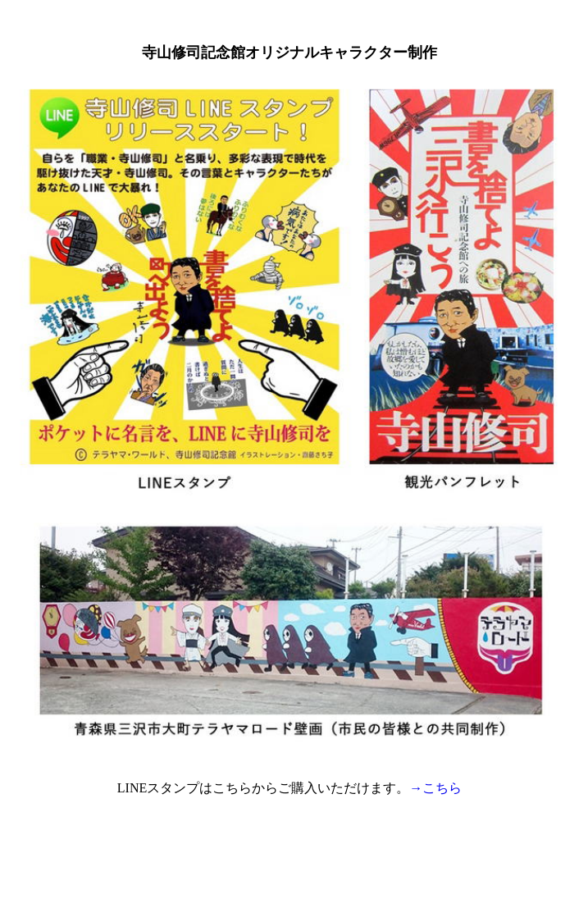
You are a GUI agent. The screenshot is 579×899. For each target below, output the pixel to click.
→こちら (435, 788)
